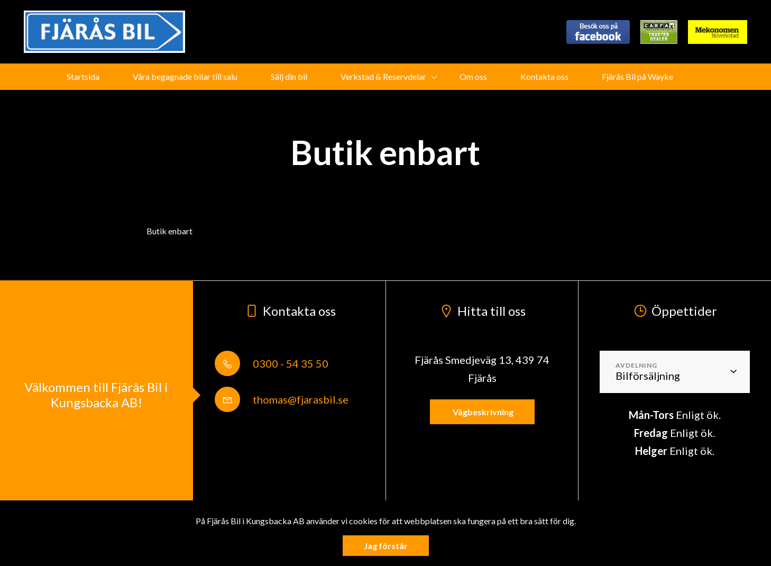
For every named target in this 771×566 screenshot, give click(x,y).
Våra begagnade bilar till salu (185, 76)
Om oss (473, 76)
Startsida (83, 76)
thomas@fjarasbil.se (281, 399)
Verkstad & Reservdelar (383, 76)
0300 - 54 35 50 (271, 363)
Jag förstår (386, 546)
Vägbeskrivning (482, 412)
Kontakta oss (544, 76)
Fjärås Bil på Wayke (637, 76)
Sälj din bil (289, 76)
